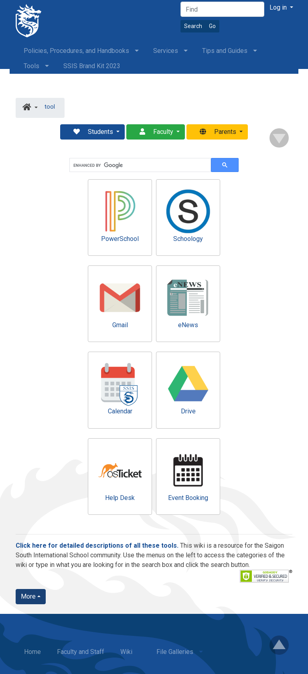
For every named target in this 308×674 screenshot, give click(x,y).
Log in (279, 7)
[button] (30, 108)
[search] (139, 165)
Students (90, 132)
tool (50, 106)
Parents (215, 132)
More (28, 596)
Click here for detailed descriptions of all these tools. (97, 545)
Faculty (153, 132)
